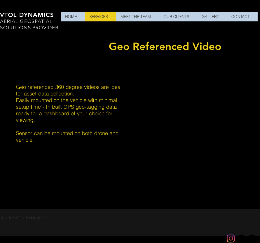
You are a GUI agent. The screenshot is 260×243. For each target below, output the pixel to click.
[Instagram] (231, 238)
